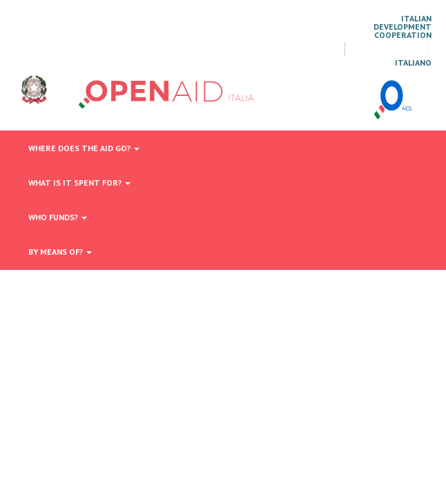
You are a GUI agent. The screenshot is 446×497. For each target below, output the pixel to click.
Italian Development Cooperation (403, 26)
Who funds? (57, 217)
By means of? (60, 251)
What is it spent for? (79, 182)
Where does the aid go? (83, 148)
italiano (413, 63)
